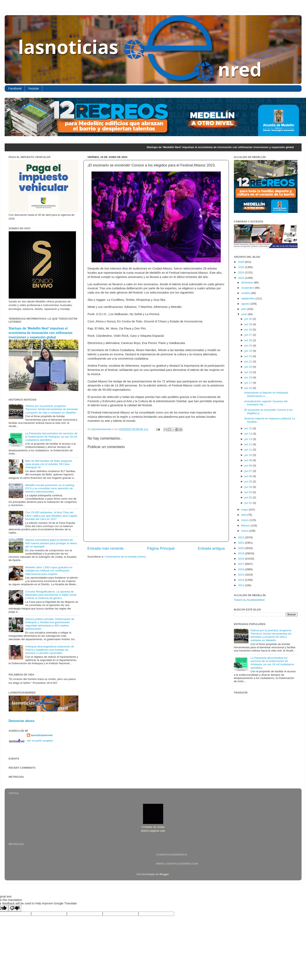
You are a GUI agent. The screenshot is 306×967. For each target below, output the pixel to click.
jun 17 (249, 382)
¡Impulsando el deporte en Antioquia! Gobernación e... (266, 394)
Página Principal (161, 548)
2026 (241, 261)
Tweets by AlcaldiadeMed (249, 599)
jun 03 (249, 492)
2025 (241, 267)
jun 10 (249, 455)
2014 (241, 579)
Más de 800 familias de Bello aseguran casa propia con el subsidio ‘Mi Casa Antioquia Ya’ (48, 464)
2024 (241, 272)
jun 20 (249, 366)
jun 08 (249, 465)
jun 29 (249, 324)
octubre (246, 293)
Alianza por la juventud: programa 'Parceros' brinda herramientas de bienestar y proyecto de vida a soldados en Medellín (51, 409)
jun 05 (249, 481)
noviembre (248, 287)
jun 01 (249, 502)
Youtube (33, 88)
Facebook (15, 88)
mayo (245, 509)
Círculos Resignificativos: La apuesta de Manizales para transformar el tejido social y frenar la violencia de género (50, 595)
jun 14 (249, 433)
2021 (241, 542)
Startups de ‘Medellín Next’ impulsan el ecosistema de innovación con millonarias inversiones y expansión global (41, 333)
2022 (241, 537)
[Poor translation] (14, 908)
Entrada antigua (211, 548)
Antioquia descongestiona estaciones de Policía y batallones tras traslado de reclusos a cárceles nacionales (49, 649)
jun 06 (249, 476)
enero (245, 530)
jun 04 (249, 486)
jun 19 (249, 372)
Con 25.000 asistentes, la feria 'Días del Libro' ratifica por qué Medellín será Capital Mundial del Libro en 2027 (51, 515)
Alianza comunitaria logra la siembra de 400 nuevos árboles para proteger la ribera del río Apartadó (51, 543)
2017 (241, 563)
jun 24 (249, 350)
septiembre (248, 298)
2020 (241, 548)
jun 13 (249, 439)
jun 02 (249, 497)
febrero (246, 525)
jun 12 (249, 444)
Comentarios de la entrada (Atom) (125, 556)
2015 (241, 574)
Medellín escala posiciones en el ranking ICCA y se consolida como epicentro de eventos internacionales (49, 488)
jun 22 (249, 361)
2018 (241, 558)
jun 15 (249, 428)
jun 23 (249, 356)
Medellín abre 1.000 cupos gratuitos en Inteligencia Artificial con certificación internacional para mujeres (48, 570)
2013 (241, 585)
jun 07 (249, 470)
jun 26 (249, 340)
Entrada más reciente (105, 548)
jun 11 (249, 449)
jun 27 (249, 334)
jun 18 (249, 377)
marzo (245, 520)
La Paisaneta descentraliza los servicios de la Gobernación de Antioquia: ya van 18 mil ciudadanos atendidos (51, 436)
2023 (241, 277)
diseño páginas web (153, 830)
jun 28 (249, 329)
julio (244, 308)
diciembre (247, 282)
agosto (245, 303)
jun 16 (249, 387)
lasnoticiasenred (42, 735)
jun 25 (249, 345)
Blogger (164, 874)
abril (244, 514)
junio (244, 314)
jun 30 (249, 318)
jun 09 (249, 460)
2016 (241, 569)
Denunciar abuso (22, 721)
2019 (241, 553)
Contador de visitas (153, 826)
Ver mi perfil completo (40, 740)
